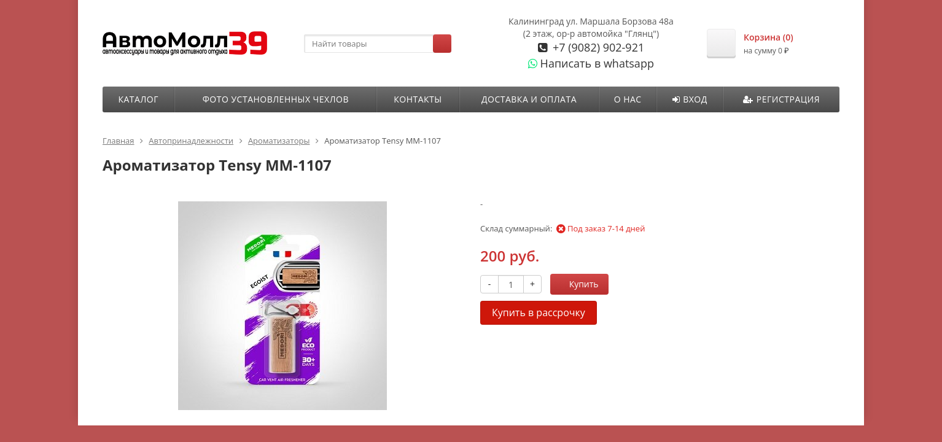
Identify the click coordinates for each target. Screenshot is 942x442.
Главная (118, 140)
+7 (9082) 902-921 (597, 47)
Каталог (138, 99)
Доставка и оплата (529, 99)
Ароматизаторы (279, 140)
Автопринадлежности (191, 140)
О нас (628, 99)
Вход (689, 99)
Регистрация (781, 99)
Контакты (418, 99)
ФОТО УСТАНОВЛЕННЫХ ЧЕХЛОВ (276, 99)
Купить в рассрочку (538, 312)
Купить (577, 284)
